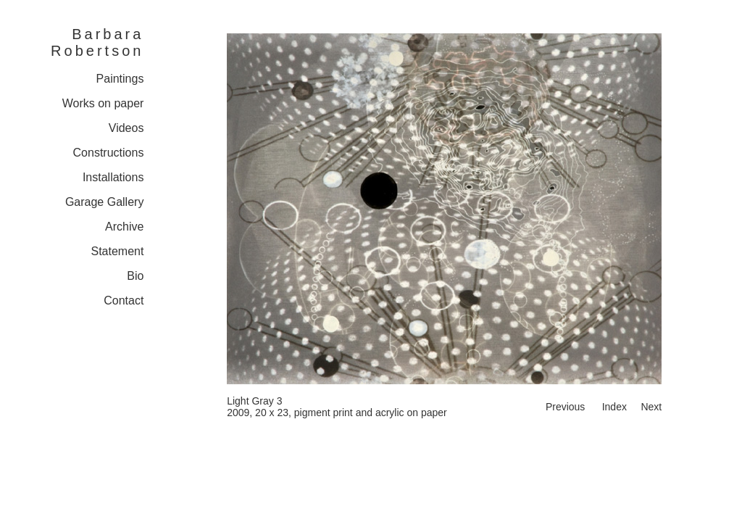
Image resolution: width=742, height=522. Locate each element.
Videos (126, 128)
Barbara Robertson (97, 42)
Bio (135, 276)
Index (614, 407)
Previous (565, 407)
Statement (117, 251)
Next (651, 407)
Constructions (108, 152)
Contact (123, 300)
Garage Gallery (104, 202)
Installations (113, 177)
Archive (124, 226)
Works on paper (103, 103)
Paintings (120, 78)
